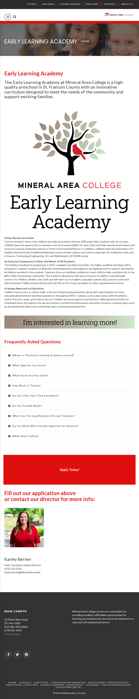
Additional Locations (22, 684)
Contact (25, 682)
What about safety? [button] (23, 436)
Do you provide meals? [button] (25, 405)
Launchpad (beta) (68, 687)
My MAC (32, 4)
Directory (41, 682)
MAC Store (92, 4)
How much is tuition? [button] (24, 385)
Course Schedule (70, 4)
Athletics (109, 4)
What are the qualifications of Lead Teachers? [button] (41, 415)
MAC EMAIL (48, 4)
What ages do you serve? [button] (27, 365)
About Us (126, 4)
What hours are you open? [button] (28, 375)
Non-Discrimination (116, 684)
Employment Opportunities (108, 682)
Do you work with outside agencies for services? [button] (43, 425)
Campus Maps (12, 633)
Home (85, 41)
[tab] (69, 355)
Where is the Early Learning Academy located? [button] (41, 355)
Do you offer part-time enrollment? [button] (34, 395)
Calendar (92, 684)
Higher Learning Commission (62, 684)
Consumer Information (68, 682)
